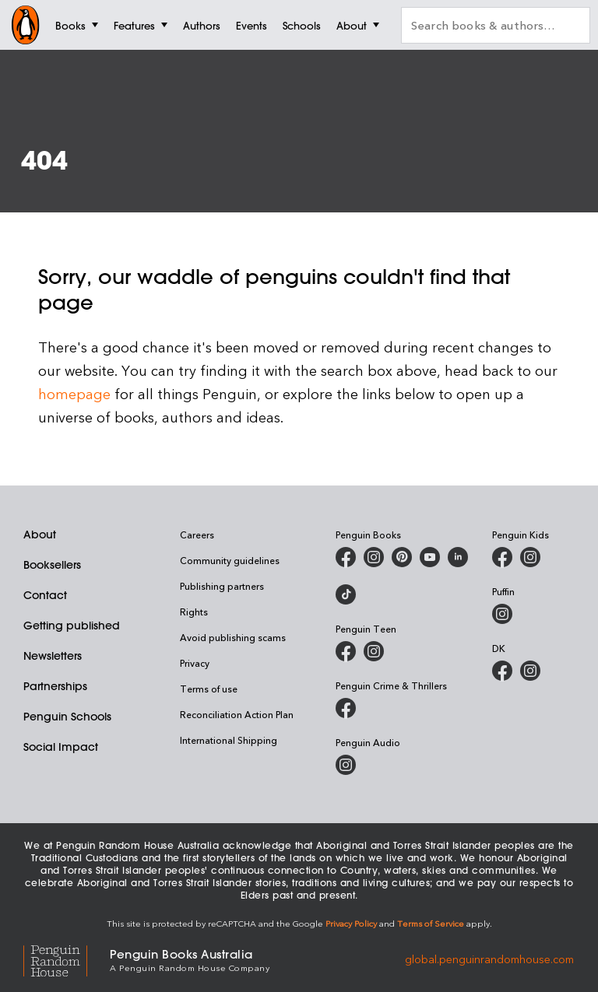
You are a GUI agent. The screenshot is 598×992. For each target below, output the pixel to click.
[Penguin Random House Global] (66, 959)
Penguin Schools (67, 717)
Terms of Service (430, 923)
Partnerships (55, 686)
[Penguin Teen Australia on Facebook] (346, 651)
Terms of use (208, 689)
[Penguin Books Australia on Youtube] (430, 557)
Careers (197, 535)
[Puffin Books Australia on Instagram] (502, 614)
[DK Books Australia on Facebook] (502, 671)
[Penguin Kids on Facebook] (502, 557)
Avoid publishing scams (233, 637)
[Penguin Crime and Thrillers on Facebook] (346, 708)
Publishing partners (222, 586)
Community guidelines (230, 560)
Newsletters (52, 656)
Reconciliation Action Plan (237, 714)
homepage (74, 393)
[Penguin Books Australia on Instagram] (374, 557)
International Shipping (228, 740)
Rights (194, 612)
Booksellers (52, 565)
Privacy (194, 663)
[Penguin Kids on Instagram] (530, 557)
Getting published (71, 626)
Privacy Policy (351, 923)
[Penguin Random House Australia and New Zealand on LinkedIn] (458, 557)
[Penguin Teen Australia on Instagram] (374, 651)
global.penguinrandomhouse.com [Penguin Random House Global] (489, 959)
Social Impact (60, 747)
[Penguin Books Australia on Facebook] (346, 557)
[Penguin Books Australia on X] (402, 557)
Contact (45, 595)
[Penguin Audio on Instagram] (346, 765)
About (39, 535)
